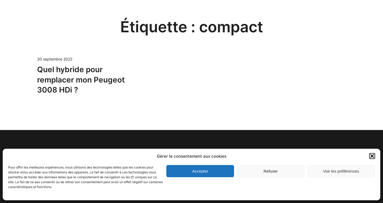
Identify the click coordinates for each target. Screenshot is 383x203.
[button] (372, 156)
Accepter (200, 171)
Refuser (271, 171)
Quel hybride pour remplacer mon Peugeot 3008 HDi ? (81, 80)
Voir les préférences (341, 171)
